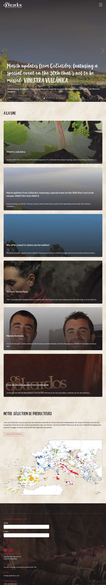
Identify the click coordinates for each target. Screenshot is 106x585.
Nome (6, 523)
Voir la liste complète (14, 434)
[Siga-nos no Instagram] (11, 550)
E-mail (6, 531)
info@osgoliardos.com (11, 576)
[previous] (3, 51)
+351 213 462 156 (10, 584)
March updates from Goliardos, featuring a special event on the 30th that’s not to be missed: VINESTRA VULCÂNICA (52, 73)
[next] (102, 51)
